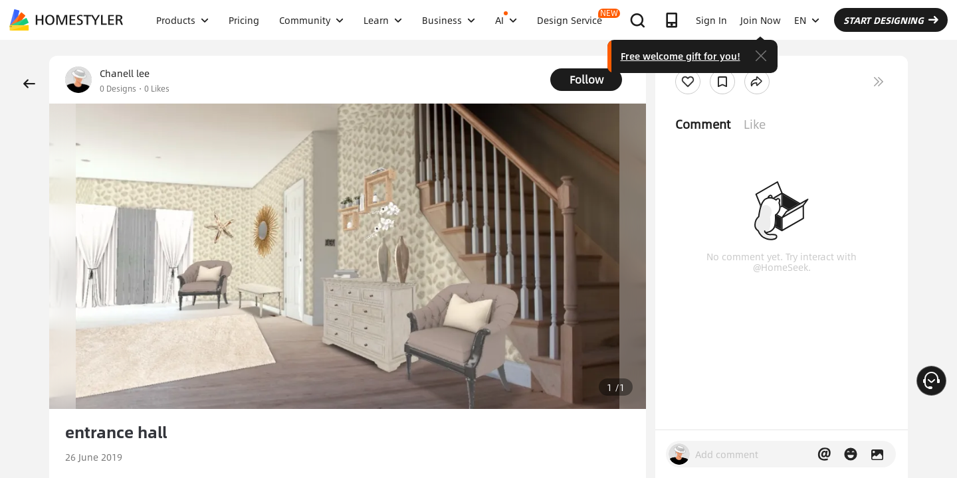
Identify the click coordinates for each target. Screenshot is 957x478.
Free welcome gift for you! (680, 55)
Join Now (760, 20)
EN (806, 20)
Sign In (711, 20)
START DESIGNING (890, 20)
